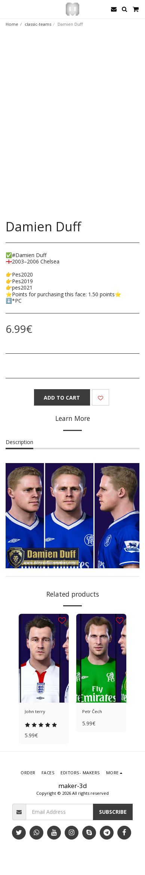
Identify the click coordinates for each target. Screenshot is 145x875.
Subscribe (113, 811)
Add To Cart (62, 397)
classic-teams (38, 24)
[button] (8, 8)
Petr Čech (92, 711)
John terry (35, 711)
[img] (44, 658)
